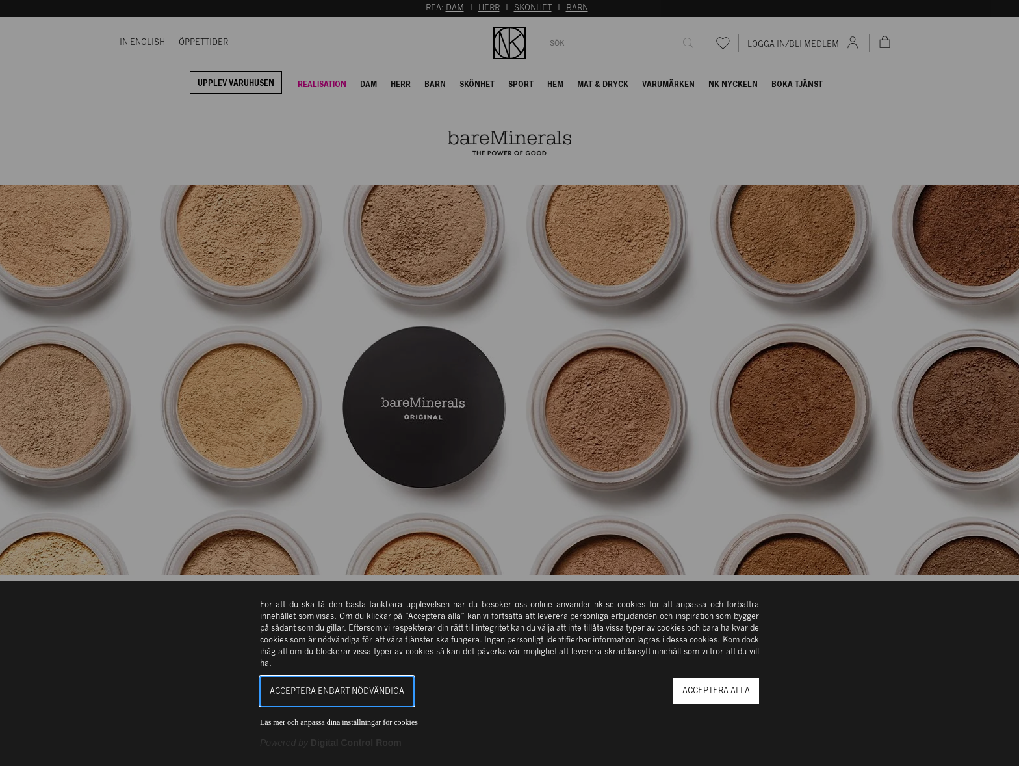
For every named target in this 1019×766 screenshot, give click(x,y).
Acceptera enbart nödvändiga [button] (337, 691)
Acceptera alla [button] (716, 690)
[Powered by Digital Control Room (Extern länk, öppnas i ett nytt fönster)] (331, 742)
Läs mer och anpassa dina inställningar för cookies (339, 722)
